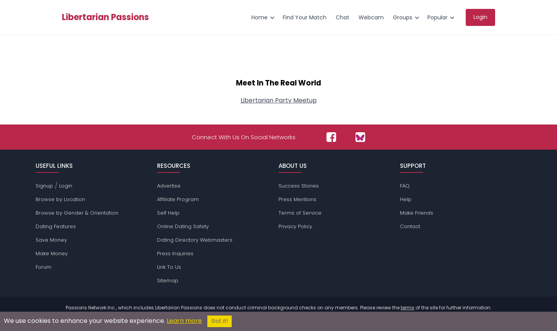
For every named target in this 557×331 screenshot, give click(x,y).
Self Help (168, 213)
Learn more (184, 320)
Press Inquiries (175, 253)
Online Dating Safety (183, 226)
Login (65, 185)
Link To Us (169, 267)
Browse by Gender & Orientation (77, 213)
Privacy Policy (295, 226)
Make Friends (416, 213)
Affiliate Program (178, 199)
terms (407, 307)
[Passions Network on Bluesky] (360, 137)
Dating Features (56, 226)
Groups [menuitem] (402, 17)
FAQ (405, 185)
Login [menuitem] (480, 17)
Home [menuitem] (259, 17)
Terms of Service (299, 213)
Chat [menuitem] (342, 17)
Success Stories (298, 185)
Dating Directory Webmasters (194, 240)
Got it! (219, 321)
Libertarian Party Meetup (279, 100)
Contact (410, 226)
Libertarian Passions (105, 17)
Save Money (51, 240)
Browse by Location (60, 199)
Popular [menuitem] (437, 17)
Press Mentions (297, 199)
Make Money (52, 253)
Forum (43, 267)
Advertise (169, 185)
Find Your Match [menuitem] (304, 17)
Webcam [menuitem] (371, 17)
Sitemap (167, 280)
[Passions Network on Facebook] (331, 137)
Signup (44, 185)
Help (406, 199)
